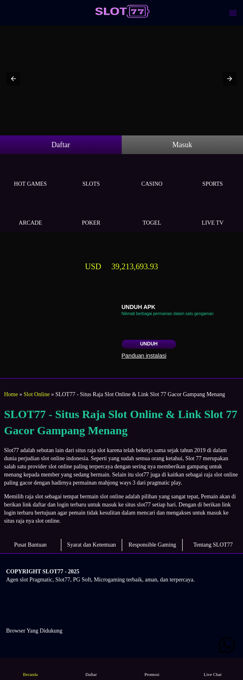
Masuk (182, 145)
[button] (13, 79)
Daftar (61, 145)
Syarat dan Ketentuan (91, 545)
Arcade (30, 213)
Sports (212, 174)
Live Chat (212, 668)
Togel (152, 213)
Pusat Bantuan (30, 545)
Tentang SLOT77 (212, 545)
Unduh (148, 344)
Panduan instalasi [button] (144, 355)
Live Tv (212, 213)
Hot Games (30, 174)
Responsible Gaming (152, 545)
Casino (152, 174)
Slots (91, 174)
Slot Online (36, 394)
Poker (91, 213)
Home (11, 394)
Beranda (30, 668)
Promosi (151, 668)
